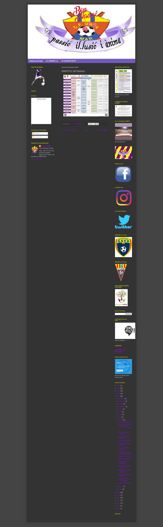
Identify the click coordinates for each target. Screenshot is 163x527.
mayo (120, 414)
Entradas (36, 133)
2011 (118, 506)
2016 (118, 492)
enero (120, 489)
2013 (118, 500)
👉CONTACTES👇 (69, 61)
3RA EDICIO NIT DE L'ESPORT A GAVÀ (125, 453)
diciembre (122, 398)
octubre (121, 404)
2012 (118, 503)
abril (120, 417)
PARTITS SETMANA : (125, 422)
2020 (118, 388)
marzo (121, 420)
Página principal (36, 61)
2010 (118, 508)
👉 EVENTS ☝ (52, 61)
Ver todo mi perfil (36, 159)
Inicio (86, 130)
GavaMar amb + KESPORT (123, 462)
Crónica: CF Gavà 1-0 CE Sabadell (125, 479)
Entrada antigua (103, 130)
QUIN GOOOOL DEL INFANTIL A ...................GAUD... (125, 427)
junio (120, 412)
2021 (118, 385)
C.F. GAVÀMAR (46, 146)
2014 (118, 498)
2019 (118, 391)
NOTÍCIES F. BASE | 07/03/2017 (124, 466)
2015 (118, 495)
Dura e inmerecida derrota (123, 448)
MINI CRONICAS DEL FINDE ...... (125, 444)
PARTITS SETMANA (124, 459)
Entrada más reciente (68, 130)
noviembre (122, 401)
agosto (121, 409)
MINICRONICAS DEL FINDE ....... (124, 475)
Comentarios (37, 137)
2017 (118, 396)
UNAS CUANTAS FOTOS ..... (123, 433)
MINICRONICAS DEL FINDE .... (124, 471)
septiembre (122, 406)
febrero (121, 486)
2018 (118, 393)
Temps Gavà (41, 99)
